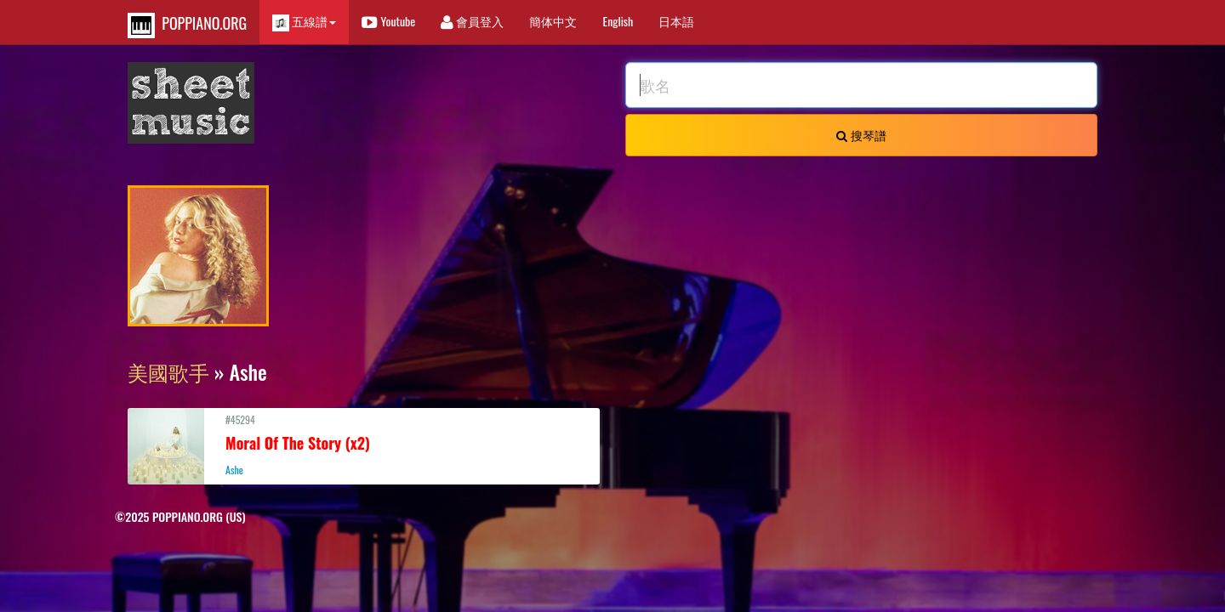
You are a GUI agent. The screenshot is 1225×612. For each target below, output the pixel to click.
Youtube (388, 21)
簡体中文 (553, 21)
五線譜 (304, 21)
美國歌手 (168, 371)
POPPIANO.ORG (187, 25)
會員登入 (472, 21)
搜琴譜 (861, 135)
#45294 (363, 444)
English (617, 21)
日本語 (676, 21)
